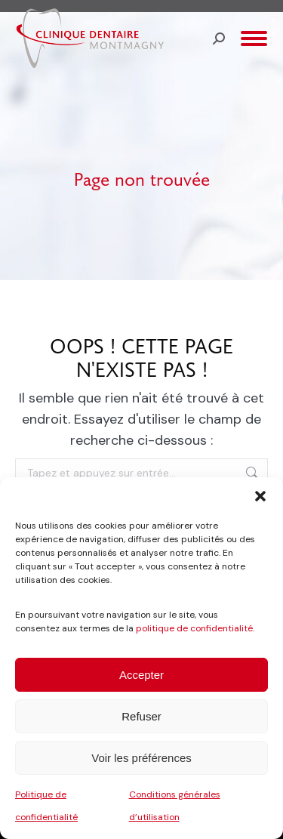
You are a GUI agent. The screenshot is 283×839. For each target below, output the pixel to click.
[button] (260, 496)
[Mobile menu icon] (254, 38)
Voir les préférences (141, 757)
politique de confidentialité (194, 628)
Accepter (141, 674)
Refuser (141, 716)
